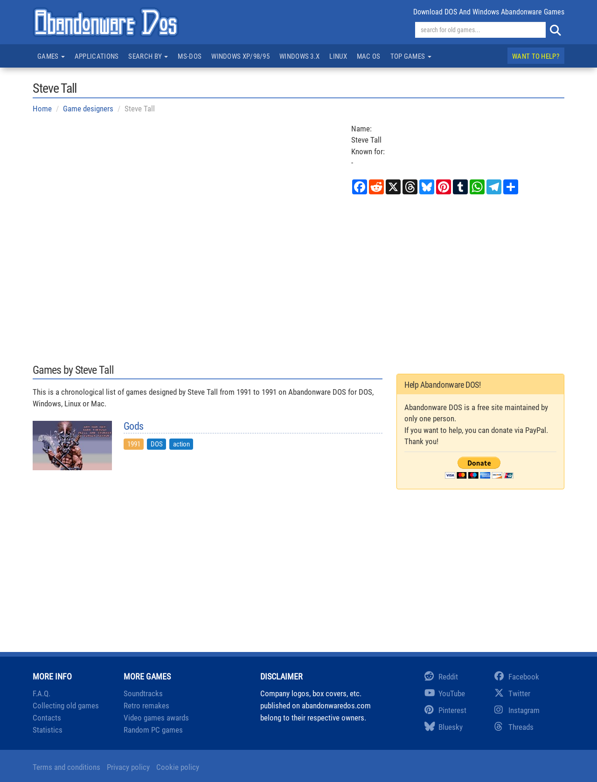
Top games (410, 56)
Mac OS (369, 56)
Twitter (512, 693)
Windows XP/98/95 (240, 56)
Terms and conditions (66, 767)
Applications (97, 56)
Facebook (516, 676)
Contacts (47, 717)
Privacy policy (128, 767)
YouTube (444, 693)
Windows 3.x (299, 56)
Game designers (88, 108)
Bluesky (443, 727)
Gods (133, 426)
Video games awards (156, 717)
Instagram (517, 710)
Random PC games (153, 729)
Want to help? (535, 56)
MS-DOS (189, 56)
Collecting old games (66, 705)
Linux (338, 56)
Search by (148, 56)
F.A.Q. (41, 693)
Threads (514, 727)
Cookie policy (177, 767)
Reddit (441, 676)
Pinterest (445, 710)
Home (42, 108)
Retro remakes (146, 705)
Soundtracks (143, 693)
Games (51, 56)
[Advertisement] (298, 278)
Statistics (47, 729)
